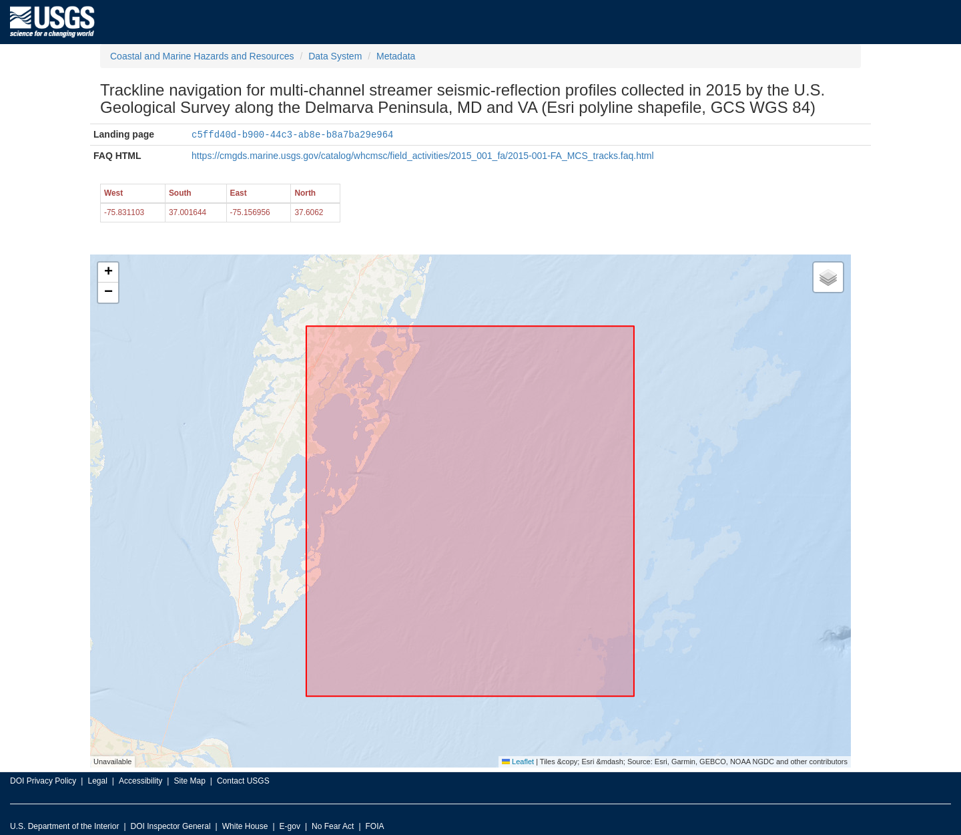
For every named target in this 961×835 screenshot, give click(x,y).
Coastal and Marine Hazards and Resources (202, 56)
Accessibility (140, 780)
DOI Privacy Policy (43, 780)
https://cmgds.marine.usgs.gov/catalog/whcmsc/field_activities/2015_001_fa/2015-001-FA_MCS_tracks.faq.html (423, 155)
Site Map (189, 780)
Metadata (395, 56)
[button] (108, 272)
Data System (335, 56)
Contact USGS (243, 780)
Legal (97, 780)
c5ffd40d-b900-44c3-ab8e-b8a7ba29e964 (292, 134)
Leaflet (518, 761)
